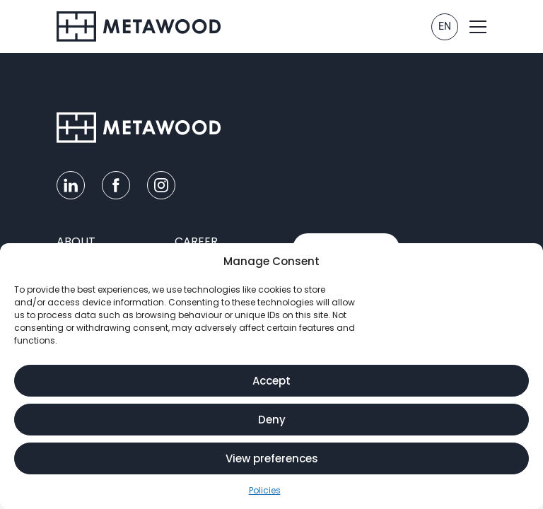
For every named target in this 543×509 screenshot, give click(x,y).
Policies (265, 490)
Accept (271, 380)
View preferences (272, 458)
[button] (477, 27)
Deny (272, 419)
